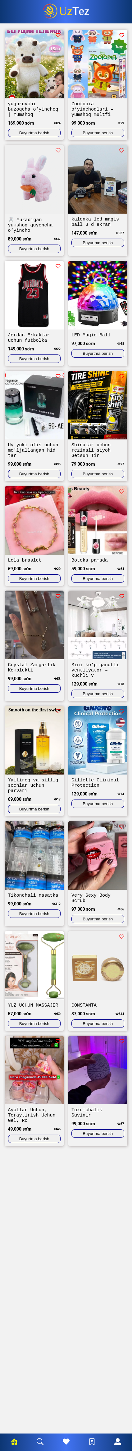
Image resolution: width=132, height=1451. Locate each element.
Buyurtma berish (34, 135)
